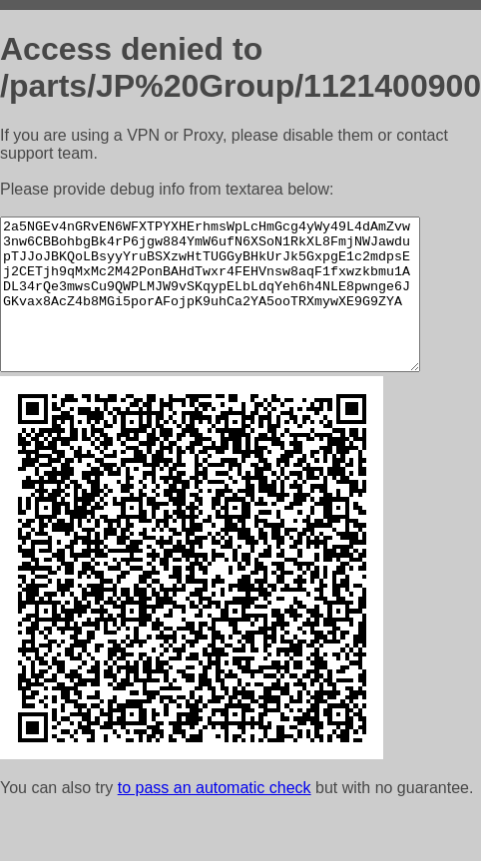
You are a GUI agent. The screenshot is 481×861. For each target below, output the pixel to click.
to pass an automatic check (214, 817)
